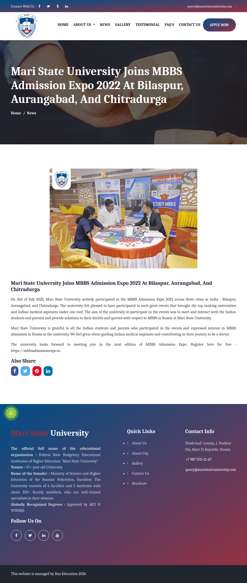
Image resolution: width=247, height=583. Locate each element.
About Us (139, 443)
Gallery (123, 25)
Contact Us (189, 25)
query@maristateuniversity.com (209, 6)
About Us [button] (82, 25)
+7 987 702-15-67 (198, 459)
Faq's (169, 25)
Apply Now (219, 25)
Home (63, 25)
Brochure (139, 483)
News (105, 25)
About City (140, 453)
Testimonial (147, 25)
